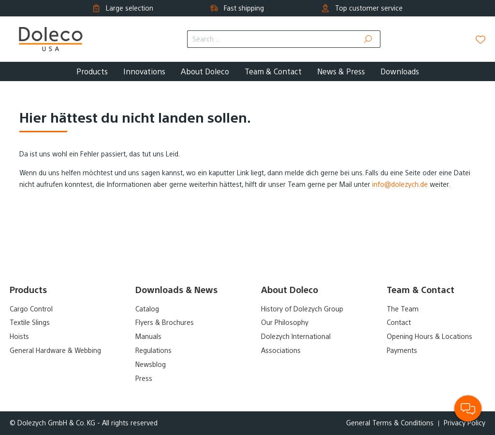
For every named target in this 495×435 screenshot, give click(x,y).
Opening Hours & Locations (429, 336)
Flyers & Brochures (164, 322)
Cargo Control (31, 309)
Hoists (19, 336)
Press (143, 378)
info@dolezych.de (400, 184)
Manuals (148, 336)
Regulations (153, 350)
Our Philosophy (284, 322)
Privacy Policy (464, 423)
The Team (403, 309)
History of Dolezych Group (302, 309)
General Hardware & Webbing (55, 350)
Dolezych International (296, 336)
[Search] (368, 39)
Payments (402, 350)
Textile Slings (30, 322)
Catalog (147, 309)
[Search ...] (271, 39)
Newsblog (150, 364)
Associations (281, 350)
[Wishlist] (480, 39)
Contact (399, 322)
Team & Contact (420, 290)
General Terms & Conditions (390, 423)
